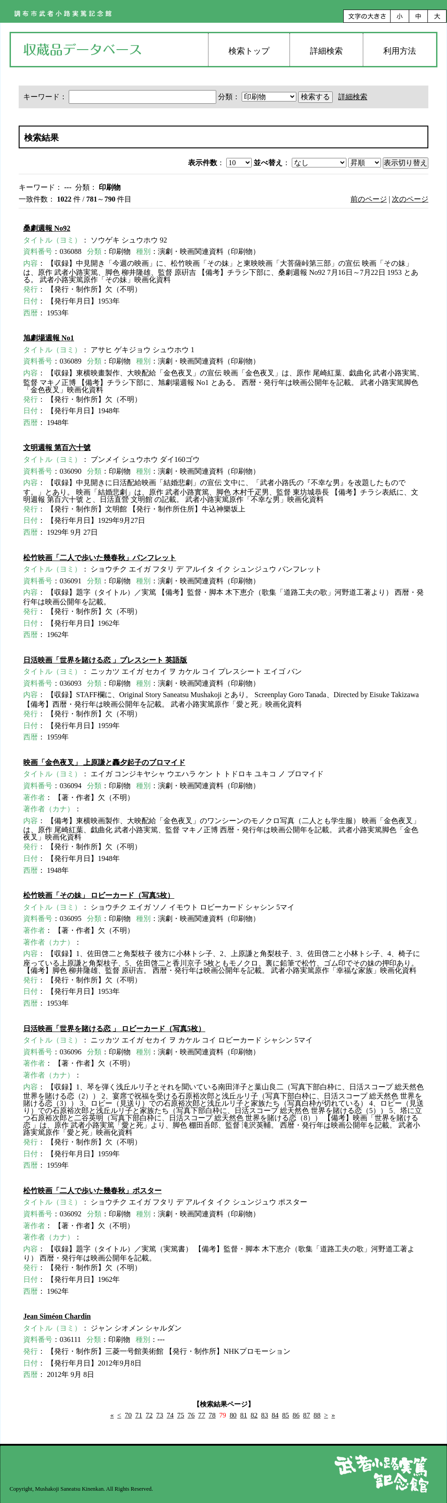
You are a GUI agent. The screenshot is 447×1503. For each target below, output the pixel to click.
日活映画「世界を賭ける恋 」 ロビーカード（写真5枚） (114, 1028)
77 (201, 1415)
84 (275, 1415)
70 (128, 1415)
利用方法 (399, 51)
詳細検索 (326, 51)
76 (191, 1415)
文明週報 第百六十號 (57, 447)
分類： (258, 97)
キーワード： (120, 97)
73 (159, 1415)
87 (306, 1415)
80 (232, 1415)
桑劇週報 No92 (47, 228)
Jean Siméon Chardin (57, 1316)
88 (317, 1415)
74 (170, 1415)
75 (180, 1415)
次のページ (410, 199)
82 (254, 1415)
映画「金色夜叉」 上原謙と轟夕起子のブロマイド (104, 762)
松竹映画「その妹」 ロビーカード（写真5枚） (98, 895)
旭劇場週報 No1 (48, 338)
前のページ (368, 199)
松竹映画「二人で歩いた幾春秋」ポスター (92, 1190)
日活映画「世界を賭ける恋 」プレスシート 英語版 (105, 660)
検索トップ (249, 51)
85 (285, 1415)
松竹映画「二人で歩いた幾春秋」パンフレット (99, 558)
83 (264, 1415)
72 (149, 1415)
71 (138, 1415)
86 (296, 1415)
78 (211, 1415)
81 (243, 1415)
